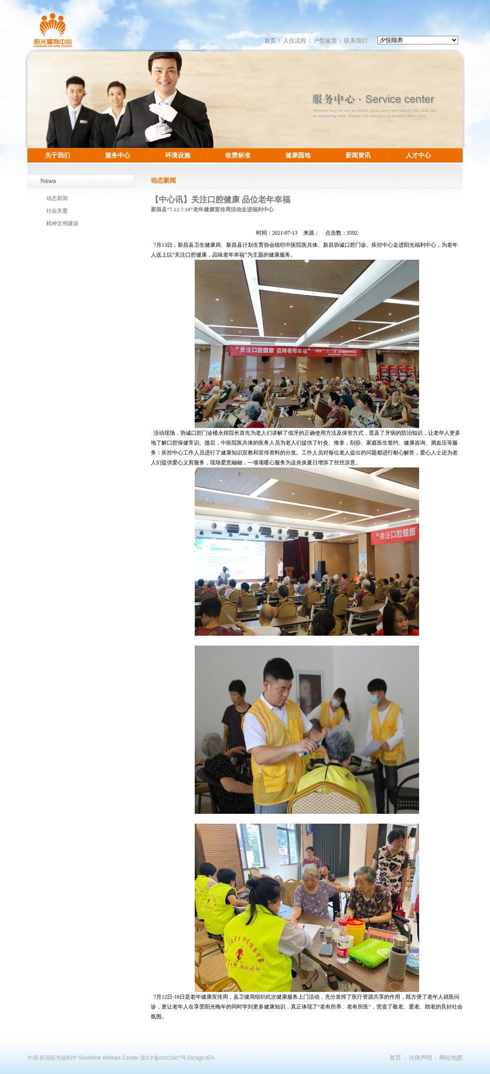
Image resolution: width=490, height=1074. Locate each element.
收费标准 (237, 155)
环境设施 (177, 155)
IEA (210, 1058)
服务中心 (117, 155)
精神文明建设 (62, 223)
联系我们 (356, 40)
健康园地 (298, 155)
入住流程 (294, 40)
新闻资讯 (358, 155)
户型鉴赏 (325, 40)
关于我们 (57, 155)
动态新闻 (57, 198)
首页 (270, 40)
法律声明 (420, 1057)
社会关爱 (57, 211)
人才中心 (418, 155)
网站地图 (451, 1057)
